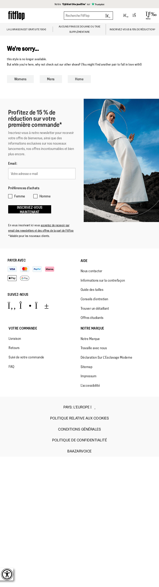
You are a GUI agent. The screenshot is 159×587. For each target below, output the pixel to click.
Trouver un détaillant (95, 308)
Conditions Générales (79, 429)
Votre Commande (23, 328)
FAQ (12, 366)
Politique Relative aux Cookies (79, 418)
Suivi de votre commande (26, 357)
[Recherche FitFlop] (88, 15)
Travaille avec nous (94, 348)
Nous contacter (91, 271)
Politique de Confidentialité (79, 440)
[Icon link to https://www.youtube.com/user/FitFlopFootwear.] (42, 306)
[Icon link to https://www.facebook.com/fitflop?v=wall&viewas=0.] (12, 306)
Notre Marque (92, 328)
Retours (14, 348)
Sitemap (86, 367)
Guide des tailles (92, 289)
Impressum (89, 376)
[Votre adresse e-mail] (42, 173)
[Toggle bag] (136, 15)
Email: (12, 163)
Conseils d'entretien (94, 299)
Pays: (79, 407)
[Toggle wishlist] (126, 15)
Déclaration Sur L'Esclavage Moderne (106, 357)
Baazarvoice (79, 451)
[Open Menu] (148, 15)
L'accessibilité (90, 385)
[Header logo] (16, 15)
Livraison (15, 338)
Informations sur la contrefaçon (103, 280)
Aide (84, 260)
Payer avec (17, 260)
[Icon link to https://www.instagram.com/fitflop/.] (25, 306)
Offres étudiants (92, 317)
